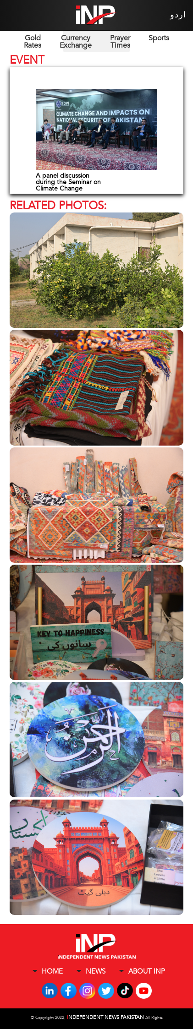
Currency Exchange (76, 41)
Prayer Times (120, 41)
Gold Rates (32, 41)
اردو (178, 15)
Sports (159, 38)
